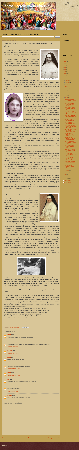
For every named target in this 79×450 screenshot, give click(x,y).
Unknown (9, 334)
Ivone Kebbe (9, 350)
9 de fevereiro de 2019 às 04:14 (13, 353)
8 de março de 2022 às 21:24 (12, 398)
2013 (65, 174)
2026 (65, 57)
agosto (66, 88)
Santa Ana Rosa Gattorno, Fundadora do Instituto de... (70, 108)
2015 (65, 77)
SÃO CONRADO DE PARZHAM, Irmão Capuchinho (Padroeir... (70, 158)
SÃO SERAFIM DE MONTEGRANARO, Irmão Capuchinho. (71, 154)
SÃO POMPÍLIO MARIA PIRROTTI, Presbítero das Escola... (70, 112)
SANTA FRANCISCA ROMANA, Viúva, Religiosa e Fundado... (70, 134)
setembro (67, 86)
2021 (65, 65)
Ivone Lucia (9, 364)
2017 (65, 73)
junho (66, 91)
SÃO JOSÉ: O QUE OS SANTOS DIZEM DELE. (70, 120)
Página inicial (31, 438)
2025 (65, 59)
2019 (65, 69)
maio (66, 93)
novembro (67, 82)
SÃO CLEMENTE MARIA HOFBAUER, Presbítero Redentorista (70, 126)
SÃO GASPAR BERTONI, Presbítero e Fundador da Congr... (70, 142)
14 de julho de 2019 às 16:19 (12, 360)
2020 (65, 67)
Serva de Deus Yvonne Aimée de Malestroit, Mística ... (69, 104)
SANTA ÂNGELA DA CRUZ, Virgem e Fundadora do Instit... (70, 162)
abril (66, 95)
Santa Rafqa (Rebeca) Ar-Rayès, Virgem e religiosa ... (70, 116)
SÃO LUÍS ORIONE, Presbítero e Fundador (70, 123)
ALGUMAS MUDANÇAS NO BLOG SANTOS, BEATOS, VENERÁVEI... (70, 130)
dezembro (67, 80)
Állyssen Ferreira (67, 182)
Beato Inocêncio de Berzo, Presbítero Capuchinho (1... (70, 150)
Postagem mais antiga (54, 438)
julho (66, 90)
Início (5, 30)
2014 (65, 78)
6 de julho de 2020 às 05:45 (12, 391)
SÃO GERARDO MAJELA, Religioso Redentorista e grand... (70, 146)
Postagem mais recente (8, 438)
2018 (65, 71)
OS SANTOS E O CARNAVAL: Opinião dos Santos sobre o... (70, 166)
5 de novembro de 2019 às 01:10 (13, 375)
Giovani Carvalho (67, 180)
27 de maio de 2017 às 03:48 (12, 338)
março (66, 97)
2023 (65, 61)
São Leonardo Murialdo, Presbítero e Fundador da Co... (70, 100)
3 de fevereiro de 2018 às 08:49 (13, 346)
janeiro (66, 172)
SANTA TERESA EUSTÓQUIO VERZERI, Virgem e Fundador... (70, 138)
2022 (65, 63)
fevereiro (67, 170)
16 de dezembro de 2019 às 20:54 (13, 382)
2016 (65, 75)
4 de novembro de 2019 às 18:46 (13, 368)
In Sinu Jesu (9, 395)
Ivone (8, 379)
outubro (66, 84)
